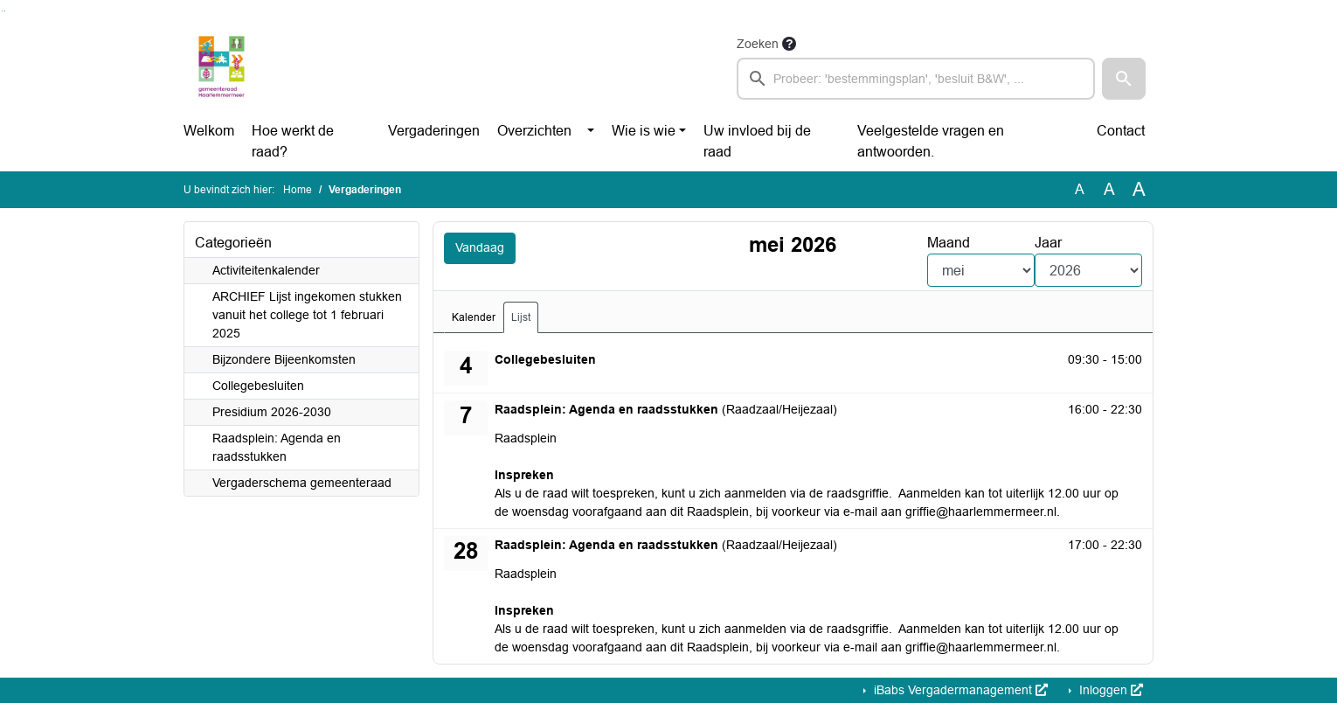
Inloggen (1109, 690)
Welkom (209, 130)
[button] (1124, 79)
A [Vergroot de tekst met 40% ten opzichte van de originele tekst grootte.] (1139, 189)
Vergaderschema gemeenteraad (301, 483)
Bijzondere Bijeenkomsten (284, 359)
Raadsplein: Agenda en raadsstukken (276, 447)
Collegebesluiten (258, 386)
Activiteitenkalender (266, 270)
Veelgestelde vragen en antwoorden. (930, 141)
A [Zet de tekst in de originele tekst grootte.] (1079, 189)
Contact (1121, 130)
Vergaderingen (434, 130)
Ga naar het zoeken (2, 10)
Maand (948, 242)
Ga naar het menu (4, 10)
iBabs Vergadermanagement (959, 690)
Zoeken (758, 44)
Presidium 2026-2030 (271, 412)
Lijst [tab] (520, 317)
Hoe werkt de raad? (293, 141)
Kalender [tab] (473, 317)
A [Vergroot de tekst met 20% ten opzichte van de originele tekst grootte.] (1109, 189)
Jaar (1048, 242)
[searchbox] (916, 79)
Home (297, 190)
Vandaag (483, 248)
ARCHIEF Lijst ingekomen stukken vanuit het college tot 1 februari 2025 (307, 314)
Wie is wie (643, 130)
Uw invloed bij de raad (757, 141)
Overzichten (534, 130)
